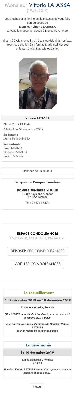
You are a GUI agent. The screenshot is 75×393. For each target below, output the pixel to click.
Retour (37, 386)
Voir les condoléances (38, 264)
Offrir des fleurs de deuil (37, 171)
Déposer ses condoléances (37, 251)
